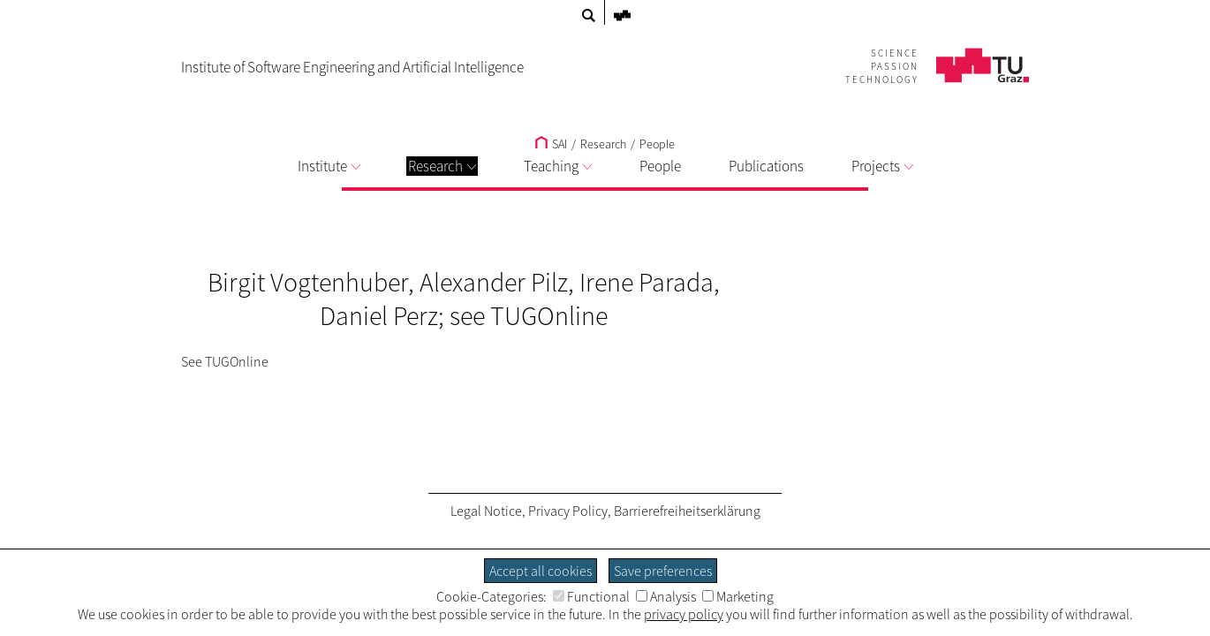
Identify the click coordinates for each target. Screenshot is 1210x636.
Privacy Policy (568, 510)
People (657, 144)
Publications (766, 166)
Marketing (738, 596)
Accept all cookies (540, 570)
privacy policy (683, 614)
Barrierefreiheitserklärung (687, 510)
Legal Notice (486, 510)
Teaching (558, 166)
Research (442, 166)
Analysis (666, 596)
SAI (551, 144)
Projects (882, 166)
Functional (591, 596)
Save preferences (663, 570)
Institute (329, 166)
